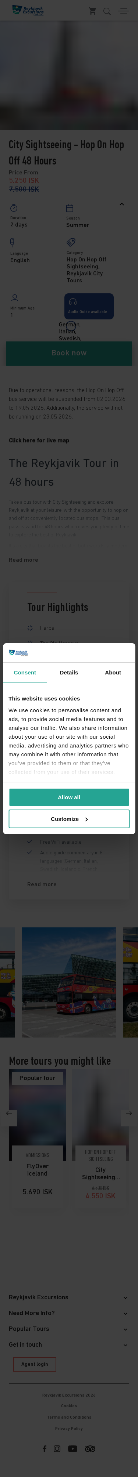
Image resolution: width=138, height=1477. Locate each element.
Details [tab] (69, 672)
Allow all (69, 797)
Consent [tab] (25, 672)
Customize (69, 819)
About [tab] (113, 672)
